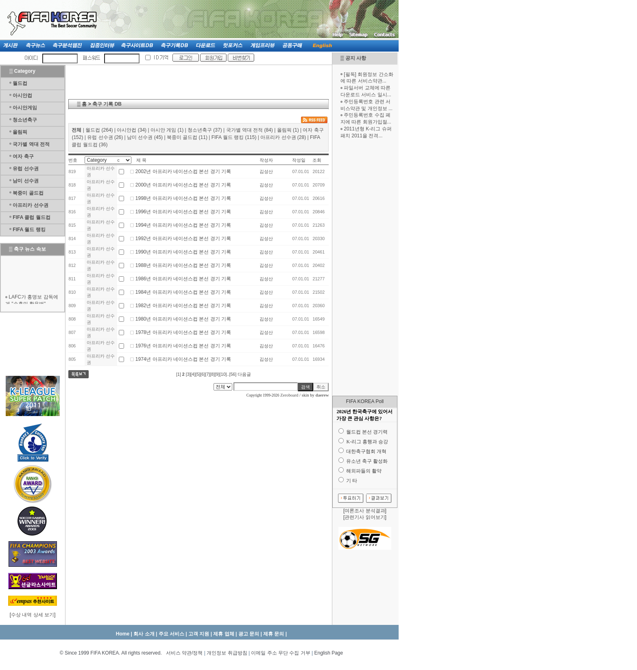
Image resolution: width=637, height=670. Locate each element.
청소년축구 (25, 120)
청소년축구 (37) (205, 130)
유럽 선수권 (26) (105, 137)
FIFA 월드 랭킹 (29, 229)
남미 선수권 (25, 181)
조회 (316, 160)
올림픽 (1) (288, 130)
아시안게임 (25, 108)
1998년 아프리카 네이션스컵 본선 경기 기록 (183, 198)
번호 (72, 160)
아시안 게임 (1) (167, 130)
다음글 (244, 374)
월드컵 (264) (99, 130)
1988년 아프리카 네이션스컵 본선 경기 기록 (183, 265)
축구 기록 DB (107, 104)
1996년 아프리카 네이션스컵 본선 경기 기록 (183, 212)
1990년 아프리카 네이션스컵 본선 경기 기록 (183, 252)
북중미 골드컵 (28, 193)
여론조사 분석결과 (365, 511)
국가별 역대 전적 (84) (249, 130)
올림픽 (20, 132)
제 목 (141, 160)
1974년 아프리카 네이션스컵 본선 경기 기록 (183, 359)
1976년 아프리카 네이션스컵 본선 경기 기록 (183, 346)
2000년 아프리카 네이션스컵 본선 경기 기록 (183, 185)
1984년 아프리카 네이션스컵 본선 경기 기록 (183, 292)
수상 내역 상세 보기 (32, 615)
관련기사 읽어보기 (365, 517)
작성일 (298, 160)
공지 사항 (355, 58)
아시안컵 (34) (131, 130)
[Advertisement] (364, 267)
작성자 (266, 160)
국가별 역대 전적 (31, 144)
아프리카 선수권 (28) (283, 137)
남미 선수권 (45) (145, 137)
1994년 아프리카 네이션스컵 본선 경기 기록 (183, 225)
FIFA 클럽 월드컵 (31, 217)
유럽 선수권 (25, 168)
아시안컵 (22, 95)
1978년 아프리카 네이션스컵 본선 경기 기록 (183, 332)
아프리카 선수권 (30, 205)
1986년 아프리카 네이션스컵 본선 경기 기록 (183, 279)
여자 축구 (23, 156)
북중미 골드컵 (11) (187, 137)
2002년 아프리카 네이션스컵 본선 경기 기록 (183, 171)
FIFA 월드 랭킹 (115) (234, 137)
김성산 (266, 171)
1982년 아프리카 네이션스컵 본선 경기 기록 (183, 305)
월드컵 (20, 83)
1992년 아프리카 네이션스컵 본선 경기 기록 (183, 238)
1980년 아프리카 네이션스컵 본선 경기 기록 (183, 319)
